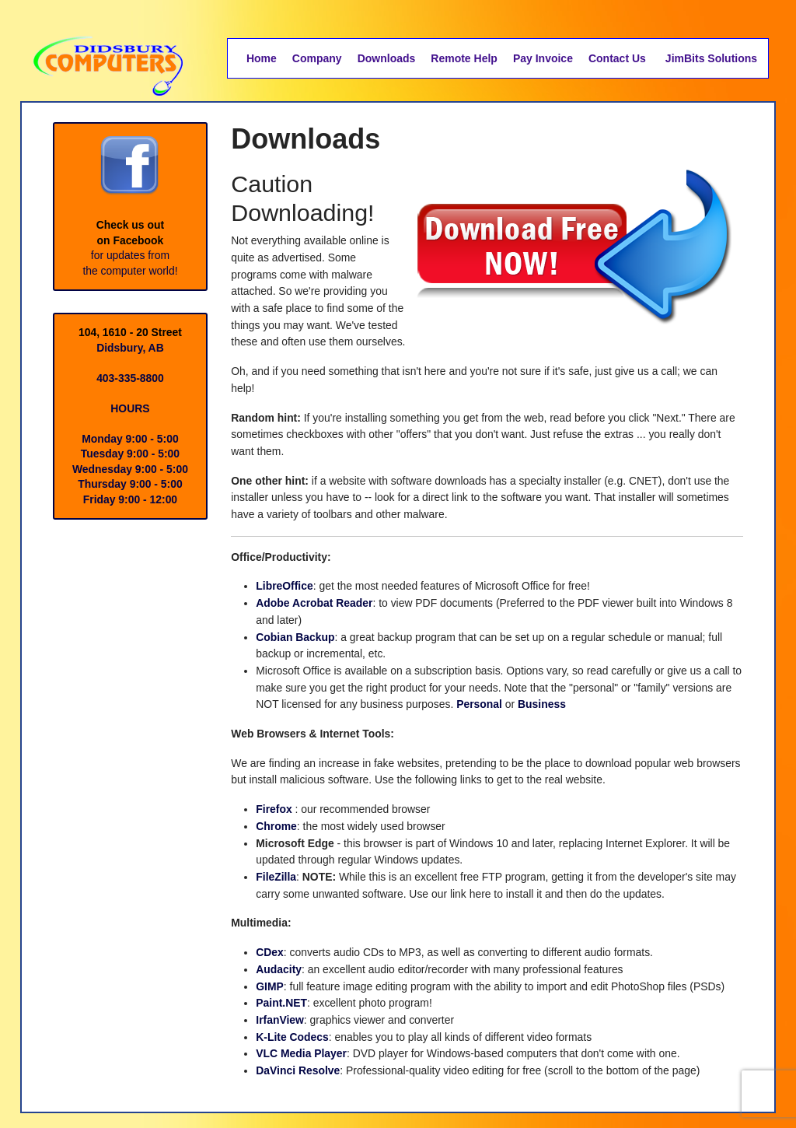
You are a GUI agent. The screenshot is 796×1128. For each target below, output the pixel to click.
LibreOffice (284, 587)
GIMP (270, 989)
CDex (270, 955)
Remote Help (464, 58)
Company (317, 58)
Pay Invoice (543, 58)
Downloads (387, 58)
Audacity (279, 972)
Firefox (274, 812)
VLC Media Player (301, 1057)
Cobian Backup (295, 638)
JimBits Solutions (711, 58)
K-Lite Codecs (292, 1040)
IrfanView (280, 1024)
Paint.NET (281, 1006)
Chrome (276, 828)
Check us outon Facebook (130, 191)
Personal (499, 706)
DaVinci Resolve (298, 1074)
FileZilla (276, 880)
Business (562, 706)
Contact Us (617, 58)
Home (261, 58)
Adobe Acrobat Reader (314, 604)
